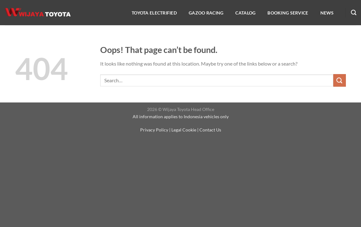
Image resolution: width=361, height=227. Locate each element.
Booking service (287, 12)
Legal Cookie (183, 129)
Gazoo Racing (206, 12)
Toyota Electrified (154, 12)
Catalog (245, 12)
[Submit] (339, 80)
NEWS (327, 12)
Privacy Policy (154, 129)
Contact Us (210, 129)
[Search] (353, 12)
